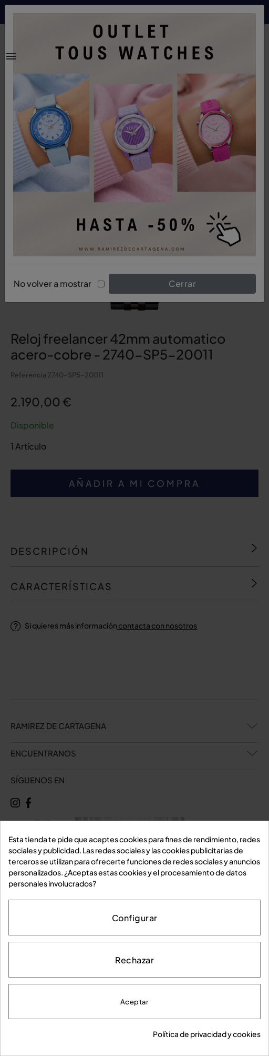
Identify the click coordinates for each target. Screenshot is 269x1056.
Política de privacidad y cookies (207, 1034)
